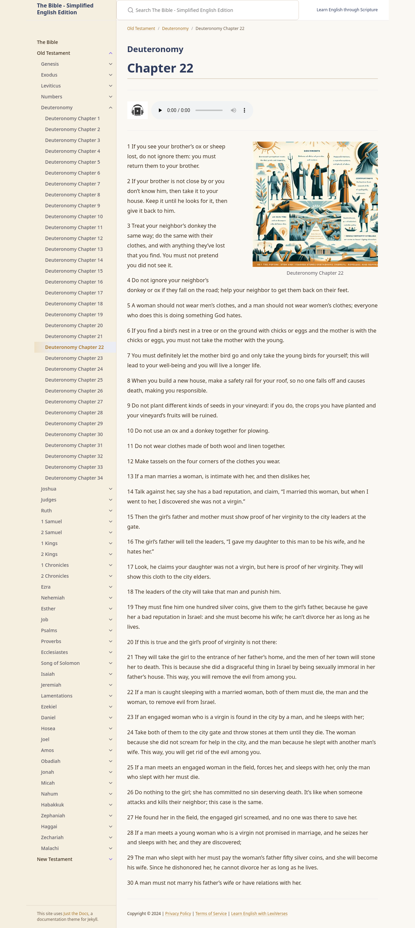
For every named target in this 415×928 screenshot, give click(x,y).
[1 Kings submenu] (110, 543)
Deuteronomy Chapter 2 (72, 129)
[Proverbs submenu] (110, 641)
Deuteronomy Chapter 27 (74, 401)
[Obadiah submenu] (110, 761)
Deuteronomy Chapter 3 (72, 140)
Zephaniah (53, 815)
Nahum (49, 793)
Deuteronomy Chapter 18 (74, 303)
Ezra (46, 586)
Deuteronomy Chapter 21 (74, 336)
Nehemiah (53, 597)
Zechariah (52, 837)
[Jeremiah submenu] (110, 684)
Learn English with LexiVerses (259, 913)
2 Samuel (51, 532)
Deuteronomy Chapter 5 (72, 162)
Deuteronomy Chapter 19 (74, 314)
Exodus (49, 74)
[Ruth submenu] (110, 510)
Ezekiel (49, 706)
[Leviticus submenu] (110, 85)
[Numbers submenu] (110, 96)
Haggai (49, 826)
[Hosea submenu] (110, 728)
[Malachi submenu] (110, 848)
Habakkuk (52, 804)
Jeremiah (51, 685)
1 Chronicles (55, 565)
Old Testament (53, 53)
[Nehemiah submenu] (110, 597)
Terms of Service (211, 913)
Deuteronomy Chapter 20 (74, 325)
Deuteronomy (57, 107)
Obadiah (51, 761)
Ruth (46, 510)
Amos (47, 750)
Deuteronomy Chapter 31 (74, 445)
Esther (48, 608)
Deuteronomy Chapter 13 (74, 249)
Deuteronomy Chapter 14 (74, 260)
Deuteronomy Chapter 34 (74, 478)
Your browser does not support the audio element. (202, 110)
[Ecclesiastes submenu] (110, 652)
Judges (49, 499)
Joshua (49, 488)
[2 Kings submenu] (110, 554)
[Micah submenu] (110, 783)
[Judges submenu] (110, 499)
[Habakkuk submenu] (110, 804)
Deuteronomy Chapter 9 (72, 205)
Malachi (50, 848)
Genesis (50, 64)
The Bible (47, 42)
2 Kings (49, 554)
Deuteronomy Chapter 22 (74, 347)
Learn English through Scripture (347, 10)
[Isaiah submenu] (110, 674)
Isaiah (48, 674)
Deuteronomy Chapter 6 (72, 173)
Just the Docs (75, 913)
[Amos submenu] (110, 750)
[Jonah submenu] (110, 772)
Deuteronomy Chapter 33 (74, 467)
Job (44, 619)
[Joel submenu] (110, 739)
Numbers (51, 96)
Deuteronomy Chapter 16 (74, 281)
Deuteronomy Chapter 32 (74, 456)
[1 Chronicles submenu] (110, 565)
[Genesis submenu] (110, 64)
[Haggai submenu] (110, 826)
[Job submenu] (110, 619)
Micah (48, 783)
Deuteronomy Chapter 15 (74, 271)
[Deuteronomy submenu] (110, 107)
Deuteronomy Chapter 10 (74, 216)
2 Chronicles (55, 576)
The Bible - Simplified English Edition (65, 9)
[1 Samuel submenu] (110, 521)
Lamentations (57, 695)
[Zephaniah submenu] (110, 815)
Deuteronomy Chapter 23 (74, 358)
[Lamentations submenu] (110, 695)
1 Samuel (51, 521)
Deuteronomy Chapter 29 (74, 423)
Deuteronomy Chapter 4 (72, 151)
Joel (45, 739)
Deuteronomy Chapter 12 (74, 238)
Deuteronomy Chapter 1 (72, 118)
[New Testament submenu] (110, 859)
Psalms (49, 630)
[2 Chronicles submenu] (110, 576)
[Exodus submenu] (110, 74)
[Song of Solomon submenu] (110, 663)
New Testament (55, 859)
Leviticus (51, 85)
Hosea (48, 728)
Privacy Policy (178, 913)
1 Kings (49, 543)
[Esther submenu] (110, 608)
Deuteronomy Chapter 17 (74, 292)
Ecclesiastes (54, 652)
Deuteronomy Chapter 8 (72, 194)
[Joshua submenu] (110, 488)
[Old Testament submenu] (110, 53)
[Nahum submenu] (110, 793)
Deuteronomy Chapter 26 (74, 390)
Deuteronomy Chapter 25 (74, 380)
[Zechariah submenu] (110, 837)
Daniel (48, 717)
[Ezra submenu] (110, 586)
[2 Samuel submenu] (110, 532)
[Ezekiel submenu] (110, 706)
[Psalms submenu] (110, 630)
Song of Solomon (60, 663)
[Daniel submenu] (110, 717)
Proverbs (51, 641)
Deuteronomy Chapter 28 (74, 412)
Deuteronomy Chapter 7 (72, 183)
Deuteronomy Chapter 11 (74, 227)
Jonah (47, 772)
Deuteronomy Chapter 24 (74, 369)
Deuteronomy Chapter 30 (74, 434)
